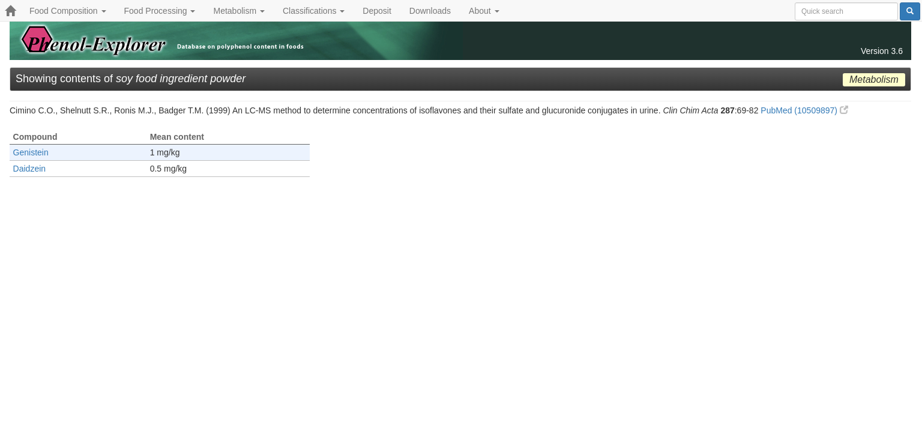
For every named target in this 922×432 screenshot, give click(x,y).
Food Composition (67, 11)
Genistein (31, 152)
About (484, 11)
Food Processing (160, 11)
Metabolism (238, 11)
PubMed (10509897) (804, 110)
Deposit (377, 11)
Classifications (314, 11)
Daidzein (29, 168)
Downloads (430, 11)
